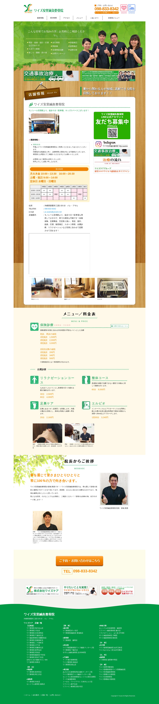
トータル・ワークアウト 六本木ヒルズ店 (77, 682)
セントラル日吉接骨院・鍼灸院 (110, 628)
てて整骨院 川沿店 (33, 630)
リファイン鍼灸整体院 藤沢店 (110, 630)
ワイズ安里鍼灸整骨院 (107, 672)
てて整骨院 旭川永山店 (35, 628)
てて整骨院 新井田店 (34, 672)
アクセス (66, 18)
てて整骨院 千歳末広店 (35, 635)
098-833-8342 (107, 8)
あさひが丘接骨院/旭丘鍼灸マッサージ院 (77, 672)
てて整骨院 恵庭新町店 (35, 640)
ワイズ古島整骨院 (105, 677)
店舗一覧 (44, 695)
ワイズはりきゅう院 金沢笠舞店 (110, 650)
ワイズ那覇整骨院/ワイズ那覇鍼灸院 (112, 669)
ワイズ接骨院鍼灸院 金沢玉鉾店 (110, 647)
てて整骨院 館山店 (69, 664)
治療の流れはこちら (120, 326)
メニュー (79, 18)
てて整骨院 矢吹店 (33, 682)
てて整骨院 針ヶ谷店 (70, 630)
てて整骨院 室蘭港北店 (35, 647)
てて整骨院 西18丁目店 (35, 657)
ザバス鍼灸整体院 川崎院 (108, 635)
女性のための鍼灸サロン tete (37, 660)
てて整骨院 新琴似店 (34, 650)
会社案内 (36, 695)
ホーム (27, 695)
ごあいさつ (94, 18)
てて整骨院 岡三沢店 (34, 674)
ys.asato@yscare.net (53, 212)
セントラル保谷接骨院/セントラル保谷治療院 (79, 677)
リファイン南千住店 (70, 684)
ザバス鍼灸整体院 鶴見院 (108, 638)
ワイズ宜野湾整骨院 (106, 667)
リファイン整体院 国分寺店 (73, 686)
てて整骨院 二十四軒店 (35, 643)
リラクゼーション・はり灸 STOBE (111, 633)
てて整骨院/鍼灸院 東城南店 (73, 633)
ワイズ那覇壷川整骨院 (107, 679)
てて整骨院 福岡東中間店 (108, 660)
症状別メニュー (114, 18)
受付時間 (53, 18)
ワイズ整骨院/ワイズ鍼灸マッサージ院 (77, 674)
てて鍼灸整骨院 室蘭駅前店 (36, 638)
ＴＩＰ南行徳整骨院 (70, 660)
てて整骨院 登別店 (33, 652)
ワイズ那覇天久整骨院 (107, 674)
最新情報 (40, 18)
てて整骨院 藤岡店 (70, 640)
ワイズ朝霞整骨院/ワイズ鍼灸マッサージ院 (78, 647)
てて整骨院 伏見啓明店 (35, 633)
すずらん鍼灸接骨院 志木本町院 (74, 652)
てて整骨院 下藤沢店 (70, 650)
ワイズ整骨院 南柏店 (70, 662)
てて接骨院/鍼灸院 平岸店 (36, 655)
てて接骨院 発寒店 (33, 662)
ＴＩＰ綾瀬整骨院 (69, 679)
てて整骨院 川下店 (33, 645)
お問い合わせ (55, 695)
